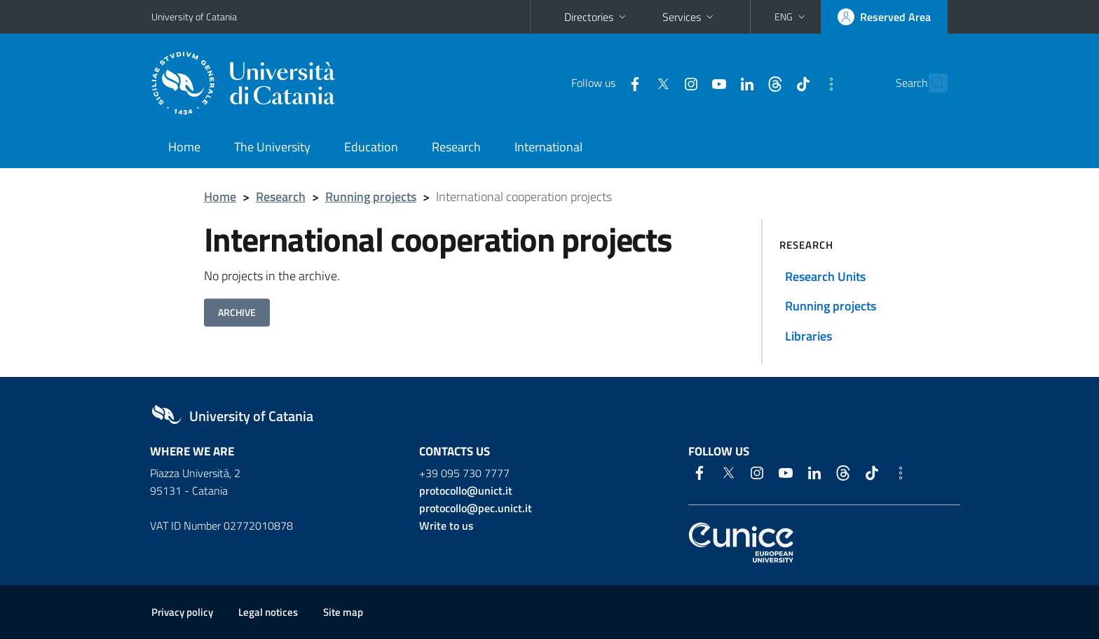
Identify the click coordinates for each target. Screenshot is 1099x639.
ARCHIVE (237, 312)
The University (272, 146)
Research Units (825, 276)
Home (184, 146)
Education (371, 146)
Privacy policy (182, 612)
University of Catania (194, 16)
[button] (791, 17)
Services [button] (689, 16)
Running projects (370, 196)
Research (456, 146)
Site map (343, 612)
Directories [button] (596, 16)
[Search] (931, 83)
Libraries (808, 336)
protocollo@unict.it (465, 490)
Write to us (446, 525)
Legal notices (268, 612)
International (548, 146)
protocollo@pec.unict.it (475, 508)
